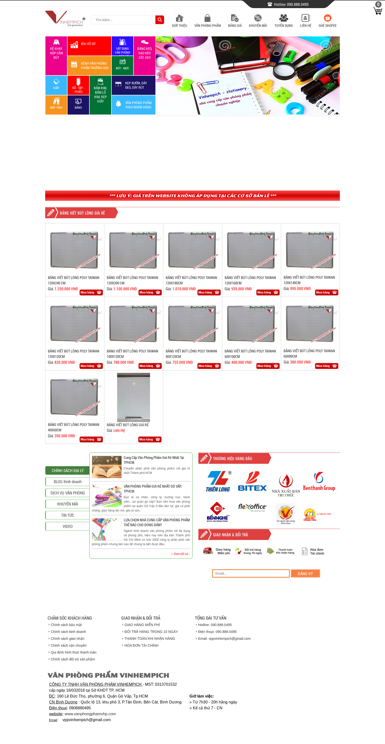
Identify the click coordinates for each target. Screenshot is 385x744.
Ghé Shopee (328, 23)
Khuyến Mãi (258, 23)
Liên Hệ (305, 23)
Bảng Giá (235, 23)
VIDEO (68, 581)
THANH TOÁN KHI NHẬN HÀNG (149, 639)
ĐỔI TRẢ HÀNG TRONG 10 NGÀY (151, 632)
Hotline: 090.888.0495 (215, 625)
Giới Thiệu (179, 23)
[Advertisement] (192, 153)
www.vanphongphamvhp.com (90, 714)
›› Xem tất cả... (180, 553)
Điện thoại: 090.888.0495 (217, 632)
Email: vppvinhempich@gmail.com (224, 639)
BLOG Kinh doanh (68, 536)
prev (159, 75)
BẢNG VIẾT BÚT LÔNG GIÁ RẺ (128, 424)
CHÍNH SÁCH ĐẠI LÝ (68, 525)
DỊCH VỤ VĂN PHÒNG (68, 547)
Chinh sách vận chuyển (69, 645)
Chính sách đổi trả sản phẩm (73, 659)
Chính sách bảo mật (66, 625)
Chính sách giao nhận (67, 639)
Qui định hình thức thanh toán (73, 652)
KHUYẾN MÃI (67, 558)
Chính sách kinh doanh (68, 632)
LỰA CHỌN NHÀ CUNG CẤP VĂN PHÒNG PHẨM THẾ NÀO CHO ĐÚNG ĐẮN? (157, 522)
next (336, 75)
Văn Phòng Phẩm (207, 23)
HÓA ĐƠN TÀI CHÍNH (141, 645)
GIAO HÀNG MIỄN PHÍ (142, 625)
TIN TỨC (67, 569)
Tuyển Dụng (284, 23)
